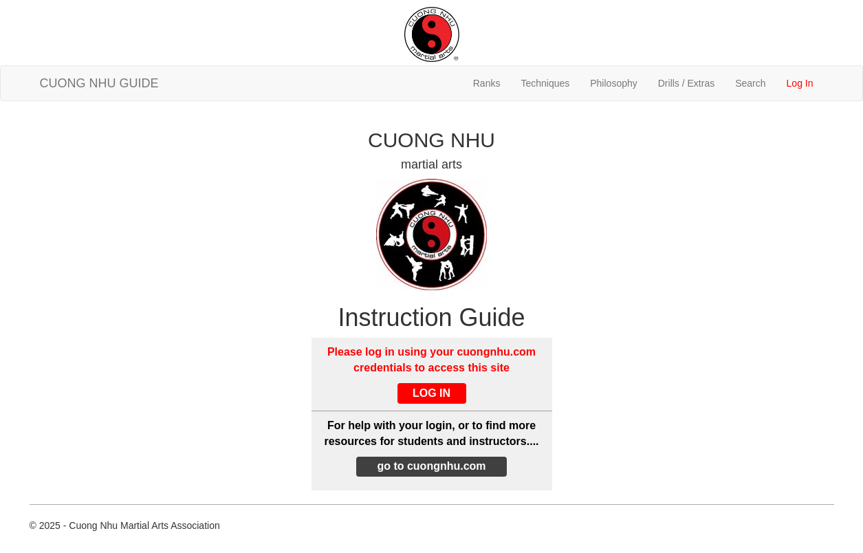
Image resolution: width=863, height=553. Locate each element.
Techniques (545, 83)
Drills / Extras (686, 83)
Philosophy (613, 83)
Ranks (487, 83)
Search (750, 83)
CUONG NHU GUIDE (99, 83)
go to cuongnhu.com (431, 466)
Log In (800, 83)
